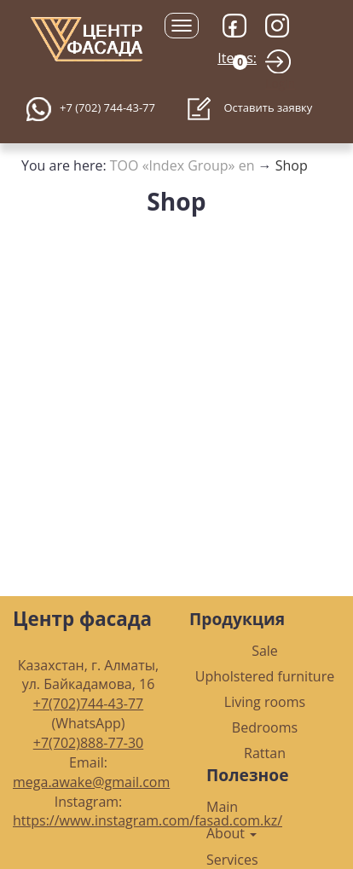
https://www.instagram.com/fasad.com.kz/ (147, 820)
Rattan (265, 753)
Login (280, 83)
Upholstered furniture (264, 676)
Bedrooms (265, 727)
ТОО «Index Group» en (182, 165)
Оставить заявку (249, 109)
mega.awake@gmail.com (91, 782)
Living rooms (264, 701)
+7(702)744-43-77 (88, 703)
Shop (291, 165)
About (231, 833)
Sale (265, 650)
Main (222, 806)
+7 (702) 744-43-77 (107, 107)
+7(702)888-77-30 (88, 742)
